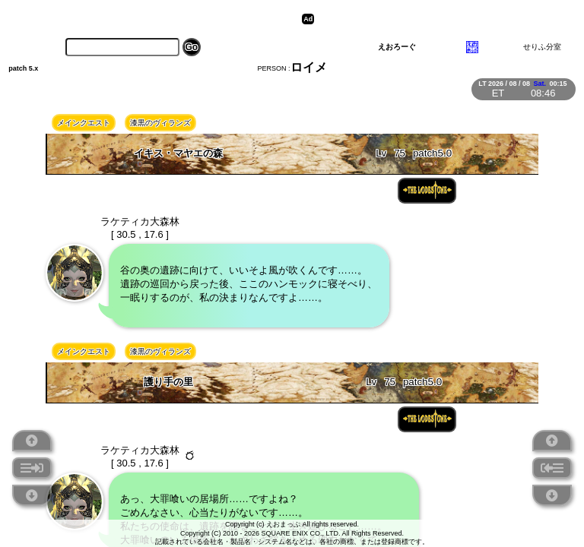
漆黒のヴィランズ (160, 123)
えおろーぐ (397, 47)
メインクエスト (83, 123)
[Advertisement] (435, 19)
